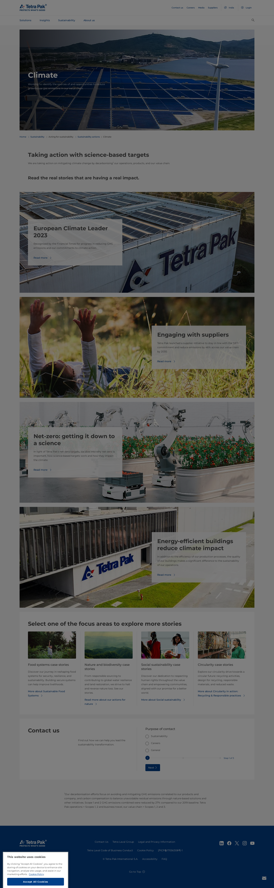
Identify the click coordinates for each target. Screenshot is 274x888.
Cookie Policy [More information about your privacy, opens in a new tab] (36, 886)
